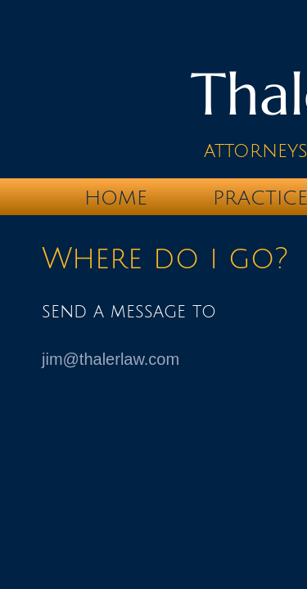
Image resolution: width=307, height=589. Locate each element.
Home (115, 198)
